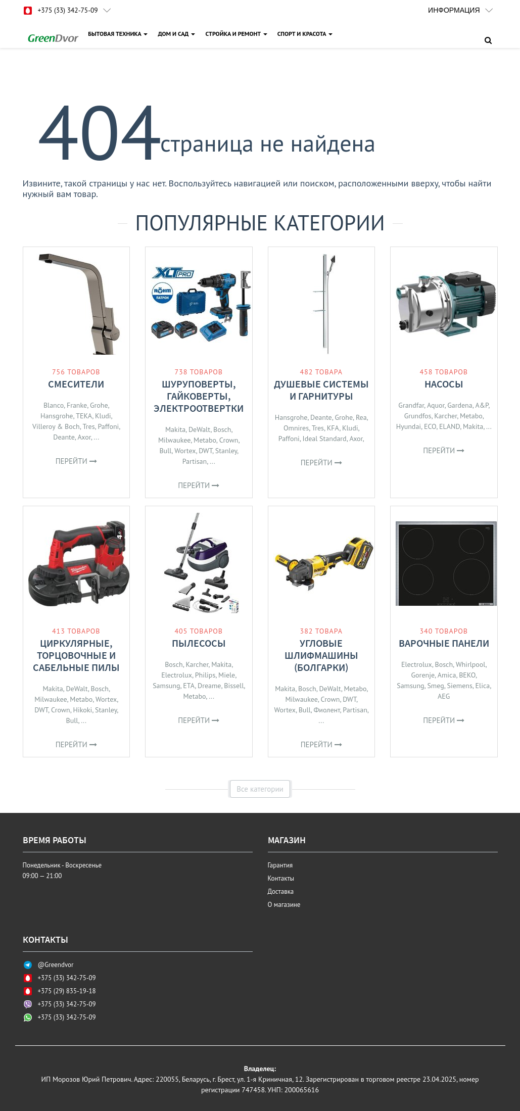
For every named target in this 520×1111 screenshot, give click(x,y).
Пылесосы (199, 643)
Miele (226, 675)
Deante (64, 437)
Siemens (459, 685)
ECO (430, 426)
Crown (229, 440)
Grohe (99, 405)
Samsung (166, 685)
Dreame (209, 685)
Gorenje (423, 675)
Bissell (234, 685)
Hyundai (408, 426)
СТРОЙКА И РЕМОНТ (237, 33)
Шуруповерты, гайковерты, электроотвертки (199, 395)
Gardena (459, 405)
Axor (84, 437)
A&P (482, 405)
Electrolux (176, 675)
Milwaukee (174, 440)
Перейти (76, 461)
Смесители (76, 383)
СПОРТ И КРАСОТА (305, 33)
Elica (483, 685)
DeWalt (199, 429)
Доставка (281, 891)
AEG (444, 696)
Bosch (222, 429)
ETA (189, 685)
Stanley (226, 450)
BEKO (467, 675)
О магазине (284, 904)
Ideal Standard (325, 438)
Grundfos (418, 415)
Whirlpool (471, 664)
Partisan (194, 461)
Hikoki (82, 709)
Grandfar (411, 405)
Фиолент (326, 709)
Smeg (435, 685)
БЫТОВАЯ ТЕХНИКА (119, 33)
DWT (205, 450)
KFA (333, 427)
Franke (77, 405)
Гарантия (280, 865)
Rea (361, 417)
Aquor (436, 405)
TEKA (84, 415)
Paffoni (108, 426)
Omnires (296, 427)
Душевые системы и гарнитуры (321, 389)
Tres (89, 426)
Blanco (53, 405)
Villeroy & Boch (56, 426)
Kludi (103, 415)
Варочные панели (444, 643)
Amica (447, 675)
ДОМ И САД (177, 33)
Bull (165, 450)
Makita (175, 429)
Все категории (260, 789)
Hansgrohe (56, 415)
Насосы (443, 383)
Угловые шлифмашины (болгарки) (321, 655)
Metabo (205, 440)
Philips (205, 675)
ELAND (449, 426)
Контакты (281, 878)
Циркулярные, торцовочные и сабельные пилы (76, 655)
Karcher (445, 415)
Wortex (185, 450)
